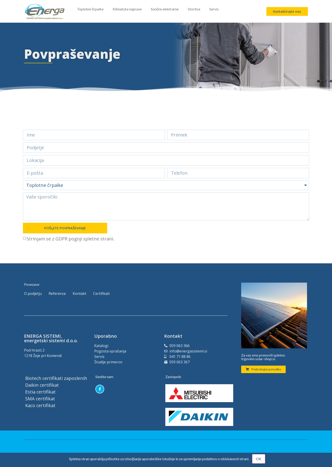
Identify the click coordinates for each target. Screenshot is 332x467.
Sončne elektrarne (165, 9)
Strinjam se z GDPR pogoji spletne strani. (70, 239)
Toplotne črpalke (90, 9)
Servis (214, 9)
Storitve (194, 9)
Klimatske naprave (127, 9)
